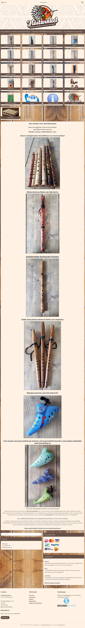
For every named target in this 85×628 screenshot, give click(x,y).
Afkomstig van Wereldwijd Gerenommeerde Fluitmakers (47, 31)
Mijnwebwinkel (61, 624)
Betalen (31, 599)
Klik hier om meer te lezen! (52, 583)
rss (39, 624)
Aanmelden (5, 617)
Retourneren (32, 601)
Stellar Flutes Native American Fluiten (36, 319)
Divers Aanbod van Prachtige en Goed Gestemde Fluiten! (16, 31)
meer (54, 132)
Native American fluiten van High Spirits (42, 192)
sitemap (36, 624)
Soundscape (67, 595)
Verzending (32, 597)
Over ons (31, 595)
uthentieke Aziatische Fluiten (42, 256)
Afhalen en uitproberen (35, 603)
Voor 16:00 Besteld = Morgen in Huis (72, 31)
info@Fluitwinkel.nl (6, 595)
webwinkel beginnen (46, 624)
